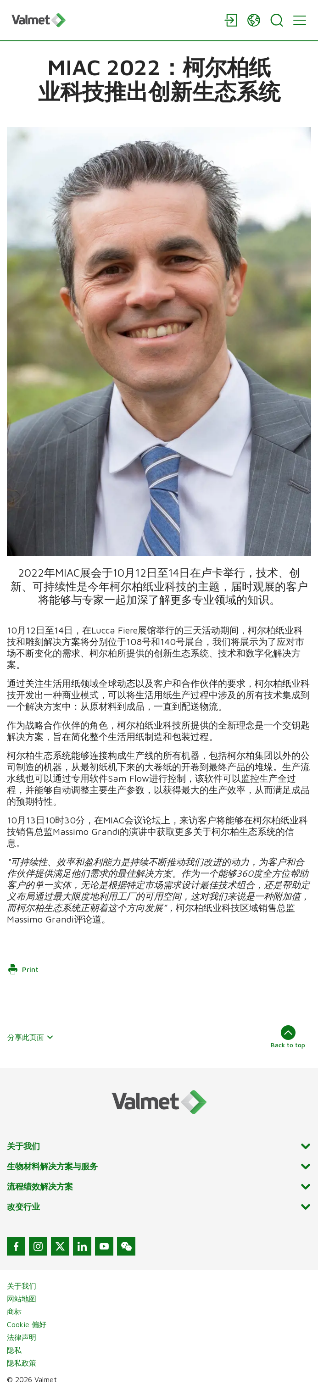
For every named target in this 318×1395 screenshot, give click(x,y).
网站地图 (21, 1299)
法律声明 (21, 1337)
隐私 (14, 1350)
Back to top (288, 1036)
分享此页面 (30, 1037)
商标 (14, 1311)
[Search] (276, 20)
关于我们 (21, 1286)
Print (23, 969)
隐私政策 (21, 1363)
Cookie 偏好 (26, 1324)
